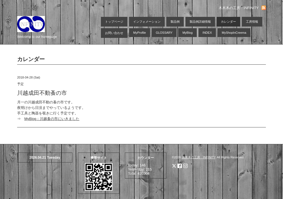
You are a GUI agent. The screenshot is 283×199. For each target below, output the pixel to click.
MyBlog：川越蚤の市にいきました (51, 119)
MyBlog (187, 32)
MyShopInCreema (234, 32)
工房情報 (252, 21)
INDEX (207, 32)
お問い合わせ (114, 33)
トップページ (114, 21)
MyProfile (139, 32)
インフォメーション (147, 21)
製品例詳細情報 (200, 21)
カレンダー (228, 21)
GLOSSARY (164, 32)
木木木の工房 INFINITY (198, 157)
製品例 (175, 21)
